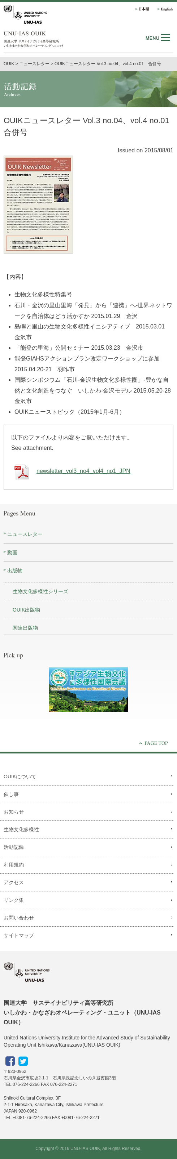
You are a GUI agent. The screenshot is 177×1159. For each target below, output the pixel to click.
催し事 (11, 794)
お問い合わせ (19, 918)
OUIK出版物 (26, 610)
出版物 (14, 570)
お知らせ (14, 812)
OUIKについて (20, 776)
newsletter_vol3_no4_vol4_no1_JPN (70, 471)
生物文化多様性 (21, 829)
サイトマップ (19, 935)
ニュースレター (25, 534)
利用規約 (14, 865)
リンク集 (14, 900)
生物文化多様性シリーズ (40, 591)
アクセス (14, 882)
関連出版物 (25, 628)
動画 (12, 552)
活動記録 (14, 847)
